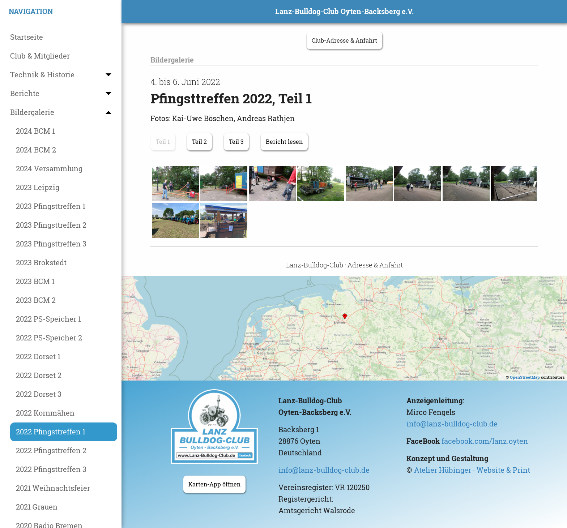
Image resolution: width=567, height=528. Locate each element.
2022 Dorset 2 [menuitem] (38, 375)
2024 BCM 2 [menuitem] (36, 150)
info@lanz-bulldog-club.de (324, 470)
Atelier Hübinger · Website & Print (472, 470)
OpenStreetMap (525, 377)
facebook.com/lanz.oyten (485, 441)
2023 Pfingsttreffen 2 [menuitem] (51, 225)
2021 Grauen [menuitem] (36, 507)
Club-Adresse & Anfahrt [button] (344, 40)
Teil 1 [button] (163, 142)
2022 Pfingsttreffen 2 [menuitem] (51, 450)
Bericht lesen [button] (284, 142)
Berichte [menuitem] (24, 93)
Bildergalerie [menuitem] (32, 112)
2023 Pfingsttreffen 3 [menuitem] (51, 244)
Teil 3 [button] (236, 142)
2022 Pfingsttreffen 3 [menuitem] (51, 469)
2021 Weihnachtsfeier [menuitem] (53, 488)
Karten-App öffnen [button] (214, 484)
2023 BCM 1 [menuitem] (35, 281)
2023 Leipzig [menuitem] (37, 187)
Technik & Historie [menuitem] (42, 75)
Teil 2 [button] (199, 142)
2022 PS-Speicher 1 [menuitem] (48, 319)
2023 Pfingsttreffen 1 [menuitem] (50, 206)
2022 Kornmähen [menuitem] (45, 413)
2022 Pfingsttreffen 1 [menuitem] (50, 432)
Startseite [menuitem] (26, 37)
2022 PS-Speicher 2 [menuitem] (49, 338)
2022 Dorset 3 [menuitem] (38, 394)
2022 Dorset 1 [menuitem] (38, 356)
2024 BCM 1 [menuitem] (35, 131)
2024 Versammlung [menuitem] (49, 168)
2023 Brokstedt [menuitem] (41, 262)
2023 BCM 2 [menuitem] (36, 300)
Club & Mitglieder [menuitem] (40, 56)
